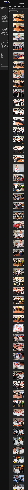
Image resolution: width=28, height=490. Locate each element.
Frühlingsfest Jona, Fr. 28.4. (4, 42)
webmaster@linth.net (22, 3)
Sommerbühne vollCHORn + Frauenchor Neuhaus (4, 27)
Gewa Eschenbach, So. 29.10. (4, 17)
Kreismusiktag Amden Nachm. (4, 40)
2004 (1, 56)
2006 (1, 55)
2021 (1, 48)
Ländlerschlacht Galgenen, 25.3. (4, 45)
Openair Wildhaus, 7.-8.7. (3, 32)
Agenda (2, 8)
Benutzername (2, 64)
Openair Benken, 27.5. (3, 38)
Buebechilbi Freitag (3, 22)
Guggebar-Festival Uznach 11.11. (4, 14)
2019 (1, 49)
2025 (1, 11)
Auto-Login (2, 67)
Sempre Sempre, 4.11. (3, 16)
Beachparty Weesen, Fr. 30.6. (4, 34)
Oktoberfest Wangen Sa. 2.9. (4, 23)
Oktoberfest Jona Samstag (4, 21)
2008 (1, 54)
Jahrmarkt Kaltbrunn (3, 19)
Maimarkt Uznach (3, 41)
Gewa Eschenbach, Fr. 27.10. (4, 18)
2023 (1, 12)
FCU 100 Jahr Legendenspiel (4, 36)
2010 (1, 53)
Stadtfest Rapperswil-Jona (3, 26)
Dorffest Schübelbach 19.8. (4, 28)
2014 (1, 51)
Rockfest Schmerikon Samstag (4, 29)
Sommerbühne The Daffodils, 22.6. (4, 35)
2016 (1, 50)
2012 (1, 52)
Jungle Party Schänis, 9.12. (4, 13)
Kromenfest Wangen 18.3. (3, 46)
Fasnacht (2, 47)
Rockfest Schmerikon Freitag (4, 30)
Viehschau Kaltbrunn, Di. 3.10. (4, 20)
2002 (1, 57)
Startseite (10, 6)
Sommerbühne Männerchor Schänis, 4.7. (19, 6)
